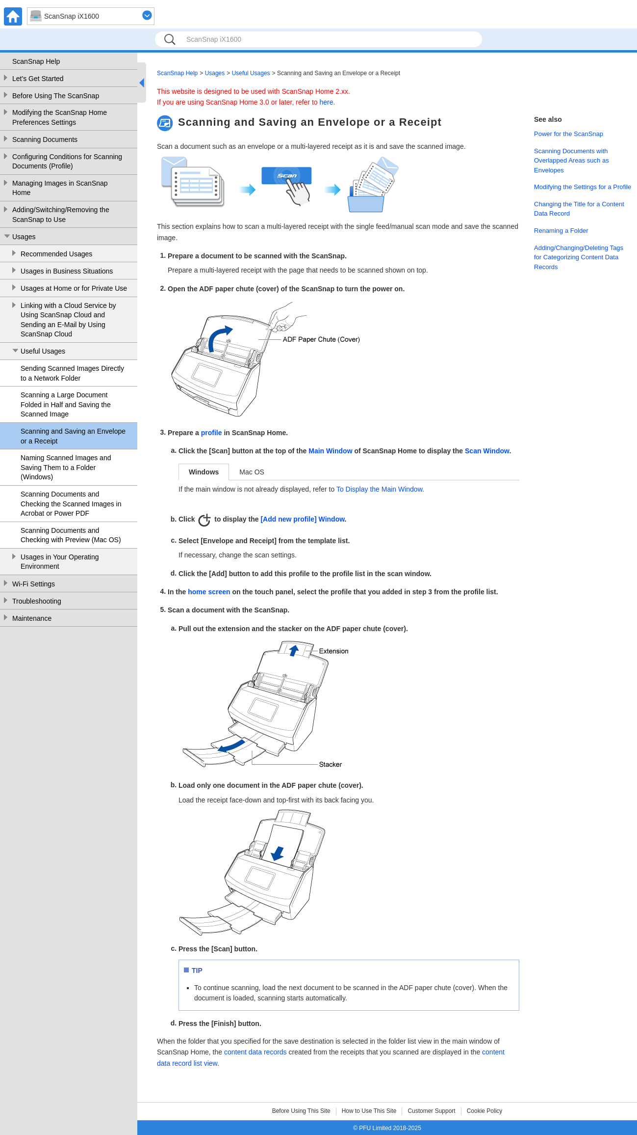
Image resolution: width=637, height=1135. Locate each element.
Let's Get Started (38, 79)
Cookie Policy (485, 1110)
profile (211, 433)
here (326, 102)
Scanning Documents (44, 139)
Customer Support (431, 1110)
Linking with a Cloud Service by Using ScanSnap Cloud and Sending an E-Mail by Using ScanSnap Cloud (68, 320)
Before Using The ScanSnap (55, 96)
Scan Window (487, 451)
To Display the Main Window (379, 489)
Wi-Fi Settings (33, 584)
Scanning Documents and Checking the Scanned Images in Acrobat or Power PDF (71, 503)
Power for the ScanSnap (568, 134)
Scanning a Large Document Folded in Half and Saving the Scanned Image (66, 404)
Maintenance (31, 618)
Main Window (330, 451)
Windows (204, 472)
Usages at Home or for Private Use (74, 288)
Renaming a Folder (561, 230)
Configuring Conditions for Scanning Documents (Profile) (67, 161)
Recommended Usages (56, 254)
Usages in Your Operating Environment (60, 562)
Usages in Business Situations (67, 271)
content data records (255, 1052)
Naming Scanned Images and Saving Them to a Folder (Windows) (66, 467)
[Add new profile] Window (302, 519)
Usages (23, 237)
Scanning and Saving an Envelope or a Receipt (73, 436)
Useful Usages (43, 351)
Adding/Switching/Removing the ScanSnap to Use (60, 214)
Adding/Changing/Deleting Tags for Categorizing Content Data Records (578, 257)
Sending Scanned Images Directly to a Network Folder (72, 373)
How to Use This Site (369, 1110)
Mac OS (251, 472)
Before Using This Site (301, 1110)
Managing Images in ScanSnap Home (60, 188)
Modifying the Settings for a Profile (582, 187)
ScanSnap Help (36, 61)
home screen (209, 592)
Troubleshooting (36, 601)
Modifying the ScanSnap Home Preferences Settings (59, 117)
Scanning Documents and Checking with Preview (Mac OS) (71, 535)
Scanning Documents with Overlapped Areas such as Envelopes (571, 160)
